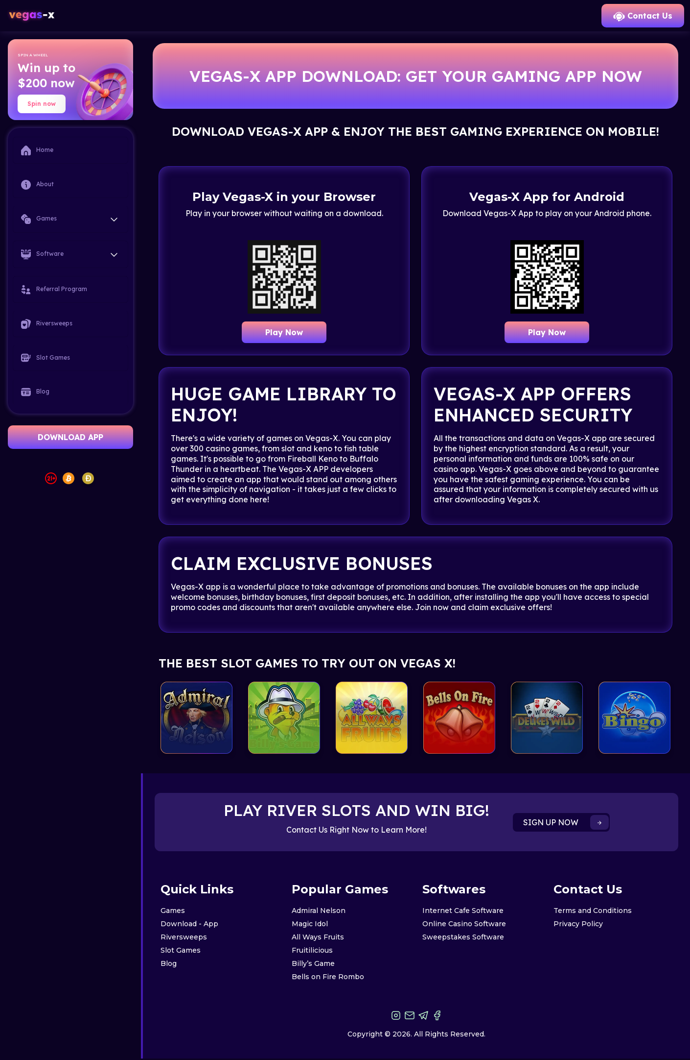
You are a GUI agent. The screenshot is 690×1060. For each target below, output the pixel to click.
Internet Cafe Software (463, 910)
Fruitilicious (312, 950)
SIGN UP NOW (566, 822)
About (37, 185)
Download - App (189, 923)
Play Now (284, 332)
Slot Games (45, 358)
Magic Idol (310, 923)
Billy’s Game (313, 963)
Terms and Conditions (592, 910)
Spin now (41, 103)
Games (173, 910)
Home (37, 150)
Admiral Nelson (318, 910)
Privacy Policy (578, 923)
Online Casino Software (464, 923)
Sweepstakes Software (463, 937)
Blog (35, 392)
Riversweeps (46, 324)
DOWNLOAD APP (70, 437)
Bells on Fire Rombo (328, 976)
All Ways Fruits (318, 937)
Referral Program (54, 290)
